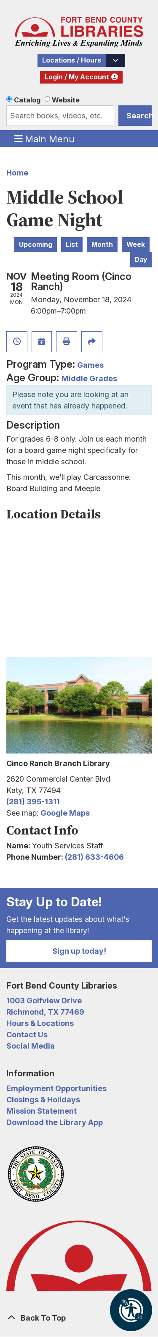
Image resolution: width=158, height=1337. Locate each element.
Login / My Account (77, 77)
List (72, 245)
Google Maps (65, 812)
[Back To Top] (79, 1318)
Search (139, 115)
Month (102, 245)
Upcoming (35, 245)
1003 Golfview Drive (44, 1000)
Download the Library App (54, 1122)
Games (90, 365)
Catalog (27, 100)
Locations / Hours (71, 60)
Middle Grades (89, 378)
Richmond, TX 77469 (45, 1011)
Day (141, 260)
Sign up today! (79, 951)
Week (135, 245)
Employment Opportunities (56, 1088)
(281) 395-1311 (33, 801)
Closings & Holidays (43, 1099)
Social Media (30, 1045)
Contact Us (27, 1034)
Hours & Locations (40, 1023)
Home (17, 172)
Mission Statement (41, 1111)
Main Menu (44, 138)
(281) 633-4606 (94, 857)
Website (66, 100)
